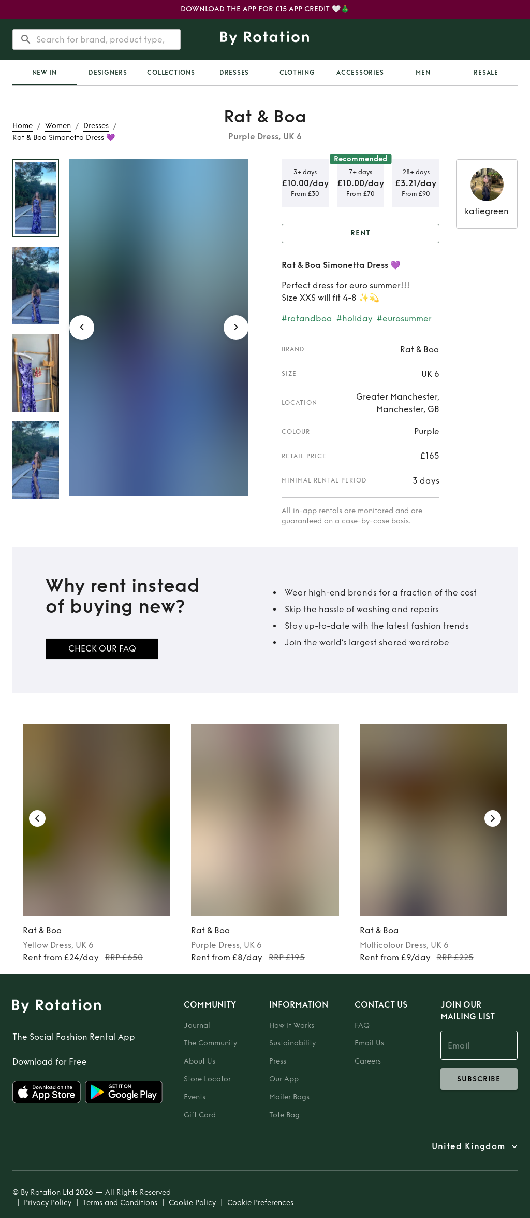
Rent (360, 233)
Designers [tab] (108, 72)
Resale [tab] (486, 72)
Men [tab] (423, 72)
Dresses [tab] (234, 72)
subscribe (479, 1079)
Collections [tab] (171, 72)
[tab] (44, 72)
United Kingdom (468, 1146)
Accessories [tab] (360, 72)
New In (44, 72)
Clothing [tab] (297, 72)
